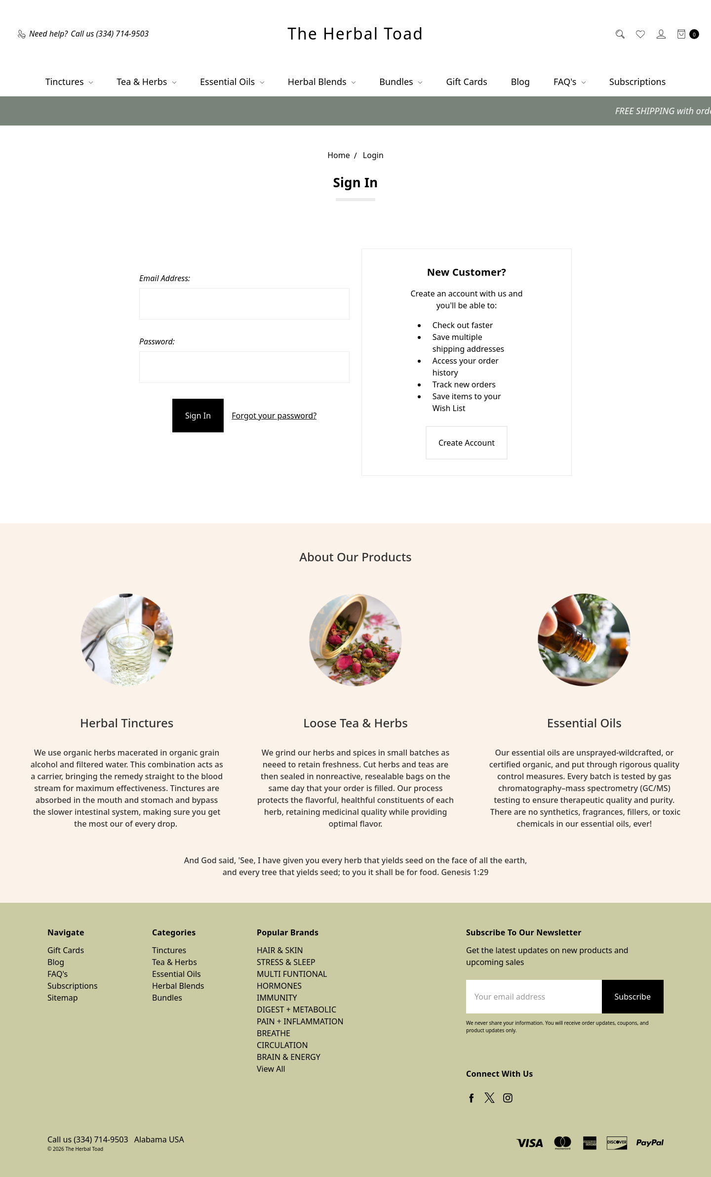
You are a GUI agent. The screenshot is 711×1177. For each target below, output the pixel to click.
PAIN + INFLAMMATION (300, 1021)
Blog (520, 81)
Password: (157, 341)
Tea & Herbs (146, 81)
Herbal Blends (322, 81)
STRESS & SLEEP (286, 962)
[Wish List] (640, 33)
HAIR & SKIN (280, 950)
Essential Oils (232, 81)
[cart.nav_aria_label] (685, 33)
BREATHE (273, 1033)
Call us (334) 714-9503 (87, 1139)
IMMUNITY (277, 997)
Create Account (466, 442)
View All (271, 1068)
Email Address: (164, 278)
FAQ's (569, 81)
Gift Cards (466, 81)
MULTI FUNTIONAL (292, 973)
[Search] (619, 33)
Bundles (400, 81)
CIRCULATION (282, 1045)
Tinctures (69, 81)
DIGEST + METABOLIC (296, 1009)
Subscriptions (637, 81)
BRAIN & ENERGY (288, 1056)
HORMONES (279, 985)
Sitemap (62, 997)
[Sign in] (660, 33)
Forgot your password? (274, 415)
